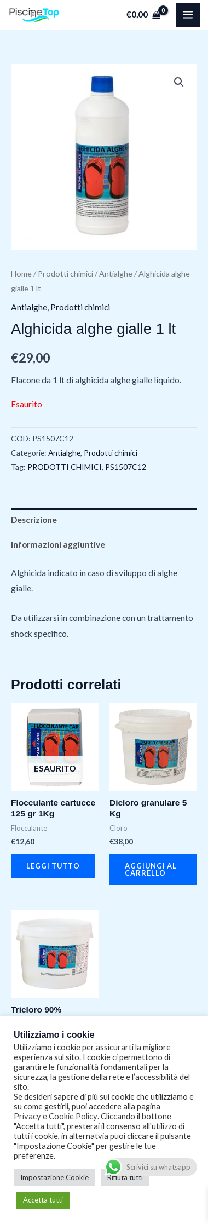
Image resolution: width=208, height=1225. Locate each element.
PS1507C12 (125, 466)
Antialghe (115, 273)
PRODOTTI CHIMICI (64, 466)
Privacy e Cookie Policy (55, 1116)
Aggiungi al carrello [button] (151, 869)
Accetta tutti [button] (43, 1199)
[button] (179, 82)
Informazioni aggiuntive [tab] (58, 544)
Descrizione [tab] (34, 520)
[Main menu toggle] (188, 15)
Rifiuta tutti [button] (125, 1177)
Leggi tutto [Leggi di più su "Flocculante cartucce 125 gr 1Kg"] (53, 865)
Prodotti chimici (65, 273)
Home (21, 273)
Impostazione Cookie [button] (54, 1177)
